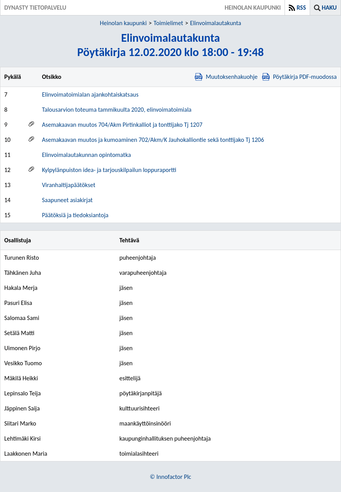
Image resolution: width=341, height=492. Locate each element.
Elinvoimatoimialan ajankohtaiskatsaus (90, 94)
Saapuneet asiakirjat (67, 200)
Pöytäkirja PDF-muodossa (299, 76)
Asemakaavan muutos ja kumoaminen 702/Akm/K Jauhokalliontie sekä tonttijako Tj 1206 (153, 139)
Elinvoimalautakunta (215, 23)
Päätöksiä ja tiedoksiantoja (75, 215)
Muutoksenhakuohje (226, 76)
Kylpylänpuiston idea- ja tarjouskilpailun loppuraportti (109, 170)
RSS (301, 7)
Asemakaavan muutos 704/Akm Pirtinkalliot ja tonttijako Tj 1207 (122, 124)
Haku (329, 7)
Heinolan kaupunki (123, 23)
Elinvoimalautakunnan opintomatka (86, 154)
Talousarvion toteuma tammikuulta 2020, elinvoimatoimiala (116, 109)
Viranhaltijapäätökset (68, 185)
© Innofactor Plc (170, 476)
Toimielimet (168, 23)
